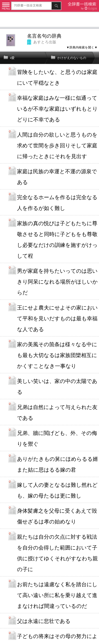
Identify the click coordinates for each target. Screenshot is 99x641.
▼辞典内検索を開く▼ (81, 47)
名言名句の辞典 (44, 36)
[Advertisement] (49, 20)
